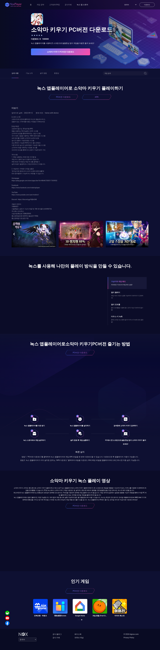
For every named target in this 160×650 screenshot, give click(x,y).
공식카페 (68, 5)
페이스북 (78, 634)
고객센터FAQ (54, 5)
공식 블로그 (57, 634)
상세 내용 (15, 73)
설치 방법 (43, 73)
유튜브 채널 (79, 638)
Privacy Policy (129, 638)
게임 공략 (40, 5)
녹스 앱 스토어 (82, 5)
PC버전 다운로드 (63, 97)
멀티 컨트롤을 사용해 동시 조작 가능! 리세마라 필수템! (127, 309)
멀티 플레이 (115, 292)
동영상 (56, 73)
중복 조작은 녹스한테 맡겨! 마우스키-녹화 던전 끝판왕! (127, 321)
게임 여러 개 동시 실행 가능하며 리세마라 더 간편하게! (127, 297)
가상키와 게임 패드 (118, 281)
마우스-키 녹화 (116, 317)
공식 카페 (56, 638)
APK (96, 97)
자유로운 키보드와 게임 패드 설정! (121, 285)
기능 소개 (29, 73)
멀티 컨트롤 (115, 305)
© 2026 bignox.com (131, 634)
